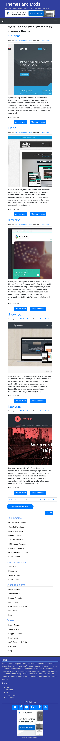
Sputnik (14, 36)
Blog (10, 615)
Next (54, 499)
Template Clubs (14, 575)
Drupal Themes (14, 589)
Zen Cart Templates (15, 540)
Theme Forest (44, 40)
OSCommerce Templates (17, 523)
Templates (12, 567)
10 (48, 499)
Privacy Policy (11, 695)
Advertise (9, 690)
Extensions (12, 571)
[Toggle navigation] (55, 21)
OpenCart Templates (16, 527)
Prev (10, 499)
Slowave (14, 315)
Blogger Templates (15, 598)
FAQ (7, 692)
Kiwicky (14, 220)
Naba (12, 128)
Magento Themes (15, 535)
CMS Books (12, 611)
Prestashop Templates (16, 548)
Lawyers (14, 407)
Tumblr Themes (14, 594)
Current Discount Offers (20, 506)
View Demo (20, 122)
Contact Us (10, 697)
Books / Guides (14, 557)
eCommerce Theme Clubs (18, 552)
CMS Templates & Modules (18, 607)
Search (49, 513)
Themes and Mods (22, 4)
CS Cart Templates (15, 531)
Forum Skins (13, 602)
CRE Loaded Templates (17, 544)
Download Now (38, 122)
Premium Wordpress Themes (23, 40)
